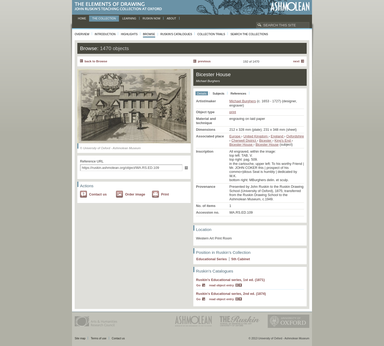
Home (82, 18)
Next (296, 61)
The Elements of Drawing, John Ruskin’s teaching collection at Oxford (120, 6)
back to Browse (96, 61)
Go (198, 285)
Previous (204, 61)
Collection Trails (211, 34)
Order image (135, 194)
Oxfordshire (295, 136)
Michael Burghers (242, 101)
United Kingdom (256, 136)
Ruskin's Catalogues (176, 34)
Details (201, 93)
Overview (82, 34)
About (171, 18)
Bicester (266, 141)
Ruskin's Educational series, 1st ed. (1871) (230, 280)
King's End (282, 141)
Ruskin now (152, 18)
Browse (149, 34)
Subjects (218, 93)
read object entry (221, 285)
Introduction (105, 34)
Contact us (98, 194)
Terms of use (98, 338)
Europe (235, 136)
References (238, 93)
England (277, 136)
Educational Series (211, 259)
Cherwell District (244, 141)
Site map (80, 338)
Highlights (129, 34)
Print (165, 194)
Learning (129, 18)
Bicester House (241, 144)
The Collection (104, 18)
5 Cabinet (240, 259)
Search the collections (249, 34)
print (232, 112)
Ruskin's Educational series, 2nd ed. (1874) (231, 294)
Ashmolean (290, 6)
